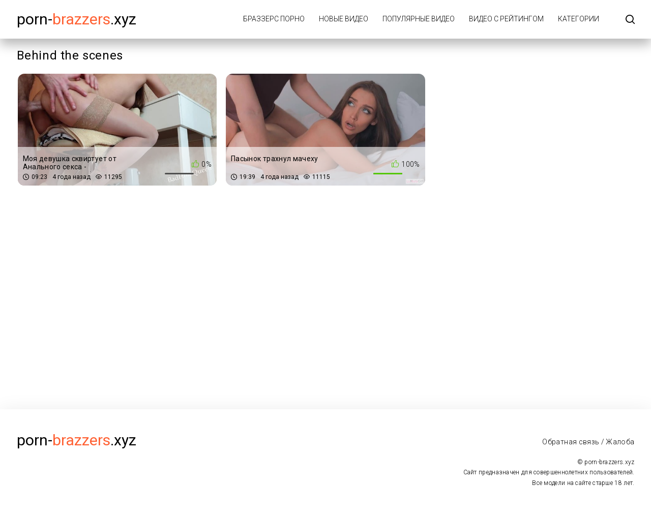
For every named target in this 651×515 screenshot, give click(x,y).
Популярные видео (418, 19)
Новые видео (343, 19)
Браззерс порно (274, 19)
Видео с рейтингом (506, 19)
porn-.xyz (76, 19)
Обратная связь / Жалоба (588, 442)
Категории (578, 19)
